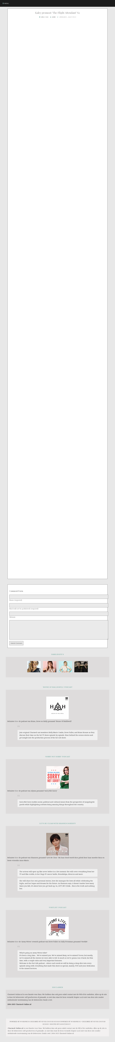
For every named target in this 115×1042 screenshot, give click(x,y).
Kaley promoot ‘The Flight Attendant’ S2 (57, 12)
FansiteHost (65, 1027)
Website (12, 617)
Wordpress (25, 1025)
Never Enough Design (50, 1025)
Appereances (63, 17)
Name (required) (15, 600)
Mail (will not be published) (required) (23, 609)
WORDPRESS (76, 1025)
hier (16, 725)
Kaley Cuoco (72, 17)
